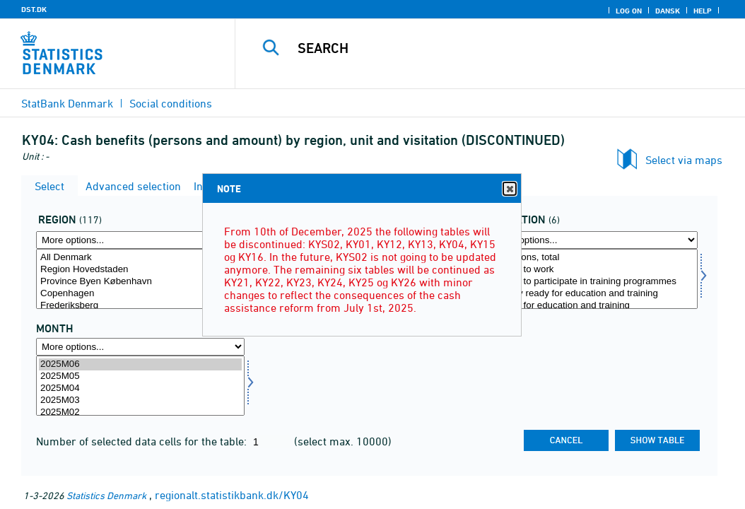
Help (702, 11)
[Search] (493, 48)
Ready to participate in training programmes (593, 282)
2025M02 (140, 412)
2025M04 (140, 388)
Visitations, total (593, 258)
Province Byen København (140, 282)
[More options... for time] (140, 347)
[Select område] (140, 279)
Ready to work (593, 270)
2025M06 (140, 364)
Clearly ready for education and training (593, 294)
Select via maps (683, 159)
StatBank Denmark (67, 103)
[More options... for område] (140, 240)
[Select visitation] (593, 279)
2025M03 (140, 400)
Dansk (667, 11)
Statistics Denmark (106, 495)
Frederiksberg (140, 306)
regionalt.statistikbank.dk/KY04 (232, 494)
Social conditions (170, 103)
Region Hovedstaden (140, 270)
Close (509, 189)
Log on (629, 11)
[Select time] (140, 386)
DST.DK (34, 9)
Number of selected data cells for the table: (143, 441)
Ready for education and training (593, 306)
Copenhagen (140, 294)
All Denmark (140, 258)
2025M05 (140, 376)
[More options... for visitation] (593, 240)
